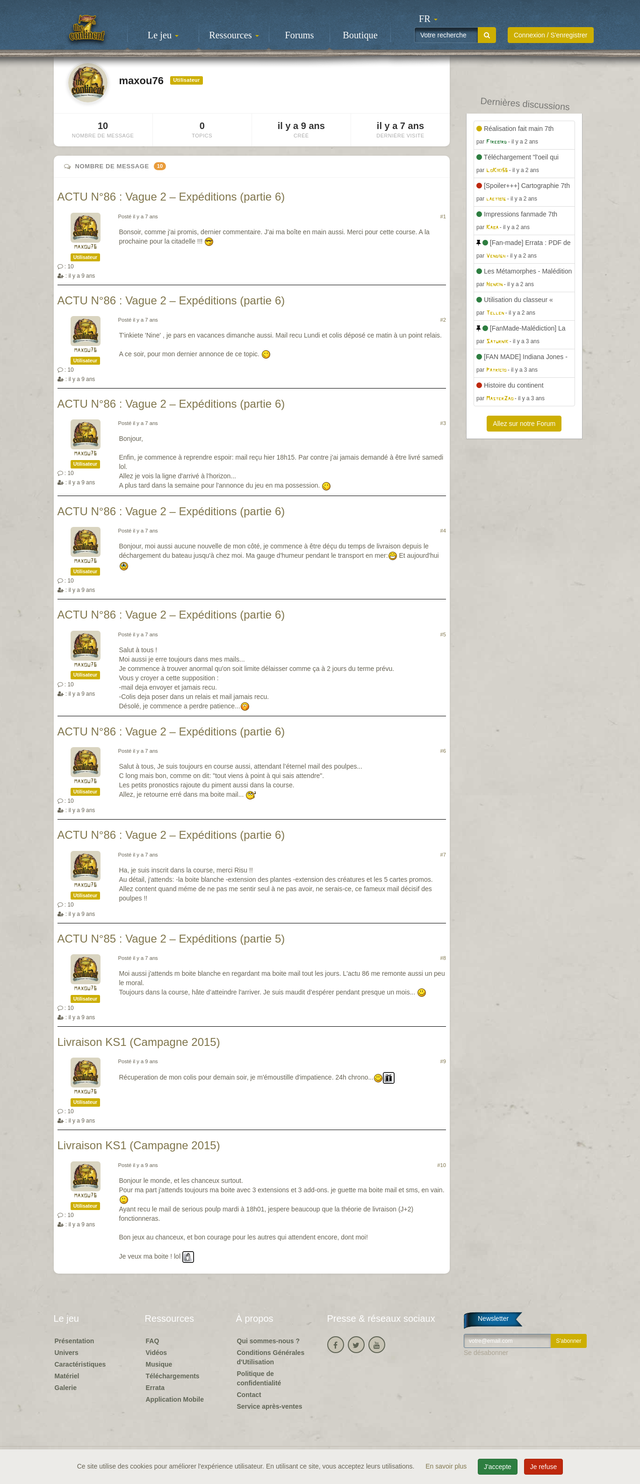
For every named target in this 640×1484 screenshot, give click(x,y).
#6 (443, 751)
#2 (443, 320)
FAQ (152, 1341)
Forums (299, 35)
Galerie (66, 1387)
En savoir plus (446, 1466)
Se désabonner (486, 1352)
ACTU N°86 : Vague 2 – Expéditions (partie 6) (171, 196)
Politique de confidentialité (259, 1378)
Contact (249, 1394)
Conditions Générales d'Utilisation (271, 1357)
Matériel (67, 1376)
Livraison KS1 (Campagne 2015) (139, 1042)
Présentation (74, 1341)
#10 (441, 1165)
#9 (443, 1061)
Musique (159, 1364)
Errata (155, 1387)
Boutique (360, 35)
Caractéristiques (80, 1364)
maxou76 (85, 247)
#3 (443, 423)
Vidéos (156, 1352)
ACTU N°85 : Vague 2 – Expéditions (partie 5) (171, 938)
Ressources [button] (234, 35)
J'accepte (497, 1466)
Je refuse (543, 1466)
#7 (443, 854)
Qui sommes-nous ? (268, 1341)
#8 (443, 958)
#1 (443, 216)
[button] (428, 18)
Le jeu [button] (163, 35)
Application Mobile (175, 1399)
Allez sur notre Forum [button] (524, 423)
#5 (443, 634)
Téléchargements (173, 1376)
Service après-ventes (269, 1406)
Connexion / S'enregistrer (551, 35)
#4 (443, 530)
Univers (67, 1352)
